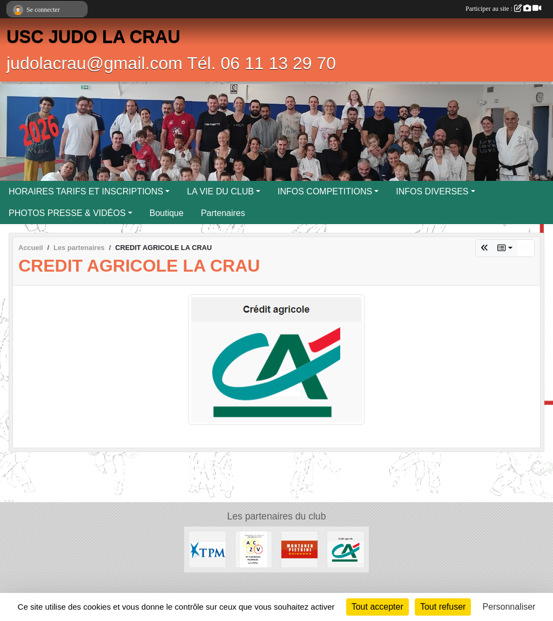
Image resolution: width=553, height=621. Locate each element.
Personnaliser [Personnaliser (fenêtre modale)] (509, 606)
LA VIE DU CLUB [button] (220, 191)
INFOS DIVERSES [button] (432, 191)
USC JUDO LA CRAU (93, 36)
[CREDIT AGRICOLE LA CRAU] (345, 549)
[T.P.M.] (207, 549)
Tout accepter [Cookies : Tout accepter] (377, 606)
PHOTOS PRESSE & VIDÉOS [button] (67, 213)
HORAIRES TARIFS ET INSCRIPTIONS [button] (86, 191)
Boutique (167, 213)
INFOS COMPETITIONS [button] (325, 191)
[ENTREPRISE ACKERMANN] (253, 549)
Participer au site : (503, 8)
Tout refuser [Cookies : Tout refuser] (443, 606)
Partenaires (223, 213)
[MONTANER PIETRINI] (299, 549)
